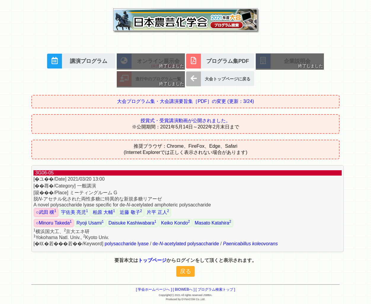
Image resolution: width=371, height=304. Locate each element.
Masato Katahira (213, 222)
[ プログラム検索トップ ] (215, 289)
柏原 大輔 (104, 212)
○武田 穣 (46, 212)
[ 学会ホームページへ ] (154, 289)
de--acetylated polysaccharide (186, 243)
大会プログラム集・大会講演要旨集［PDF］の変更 (185, 101)
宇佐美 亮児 (74, 212)
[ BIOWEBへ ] (183, 289)
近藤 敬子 (131, 212)
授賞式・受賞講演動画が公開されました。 (185, 120)
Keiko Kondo (175, 222)
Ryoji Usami (90, 222)
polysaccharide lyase (127, 243)
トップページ (152, 260)
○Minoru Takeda (54, 222)
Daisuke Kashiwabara (132, 222)
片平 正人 (158, 212)
